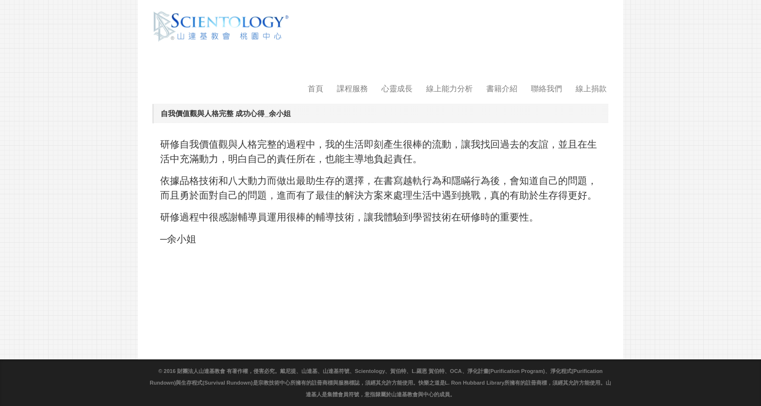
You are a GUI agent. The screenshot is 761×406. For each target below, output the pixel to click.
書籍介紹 (501, 89)
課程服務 (352, 89)
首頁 (315, 89)
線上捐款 (591, 89)
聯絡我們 (546, 89)
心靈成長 (397, 89)
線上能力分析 (449, 89)
